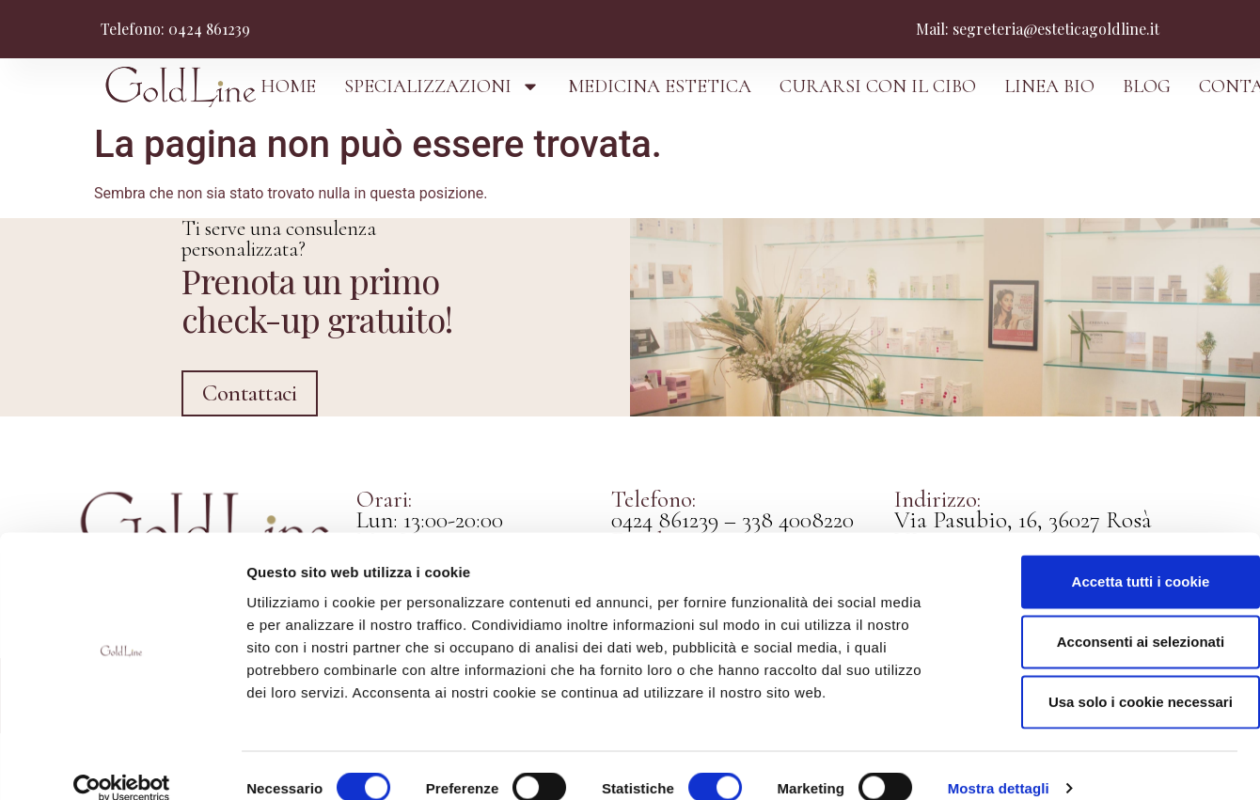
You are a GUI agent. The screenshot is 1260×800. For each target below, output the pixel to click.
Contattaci (244, 457)
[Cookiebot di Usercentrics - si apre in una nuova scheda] (121, 763)
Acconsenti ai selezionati (1103, 616)
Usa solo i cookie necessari (1103, 676)
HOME (288, 86)
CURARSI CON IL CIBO (878, 86)
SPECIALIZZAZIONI (442, 86)
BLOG (1147, 86)
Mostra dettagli (998, 763)
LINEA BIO (1049, 86)
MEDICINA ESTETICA (659, 86)
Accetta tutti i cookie (1103, 556)
